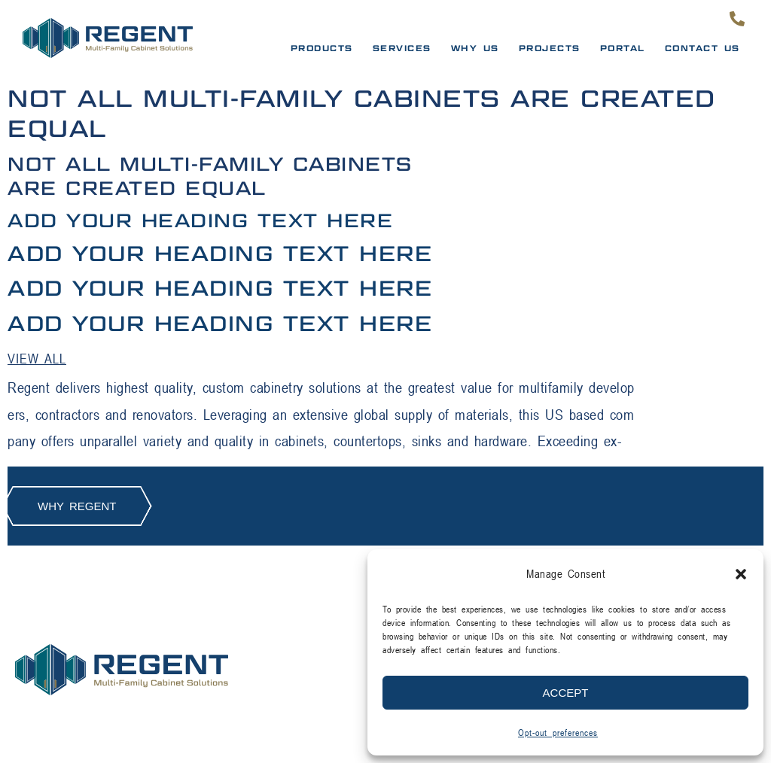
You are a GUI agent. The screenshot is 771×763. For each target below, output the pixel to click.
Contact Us (702, 48)
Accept (566, 692)
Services (402, 48)
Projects (550, 48)
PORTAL (622, 48)
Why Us (475, 48)
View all (37, 358)
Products (322, 48)
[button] (740, 574)
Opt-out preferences (558, 733)
